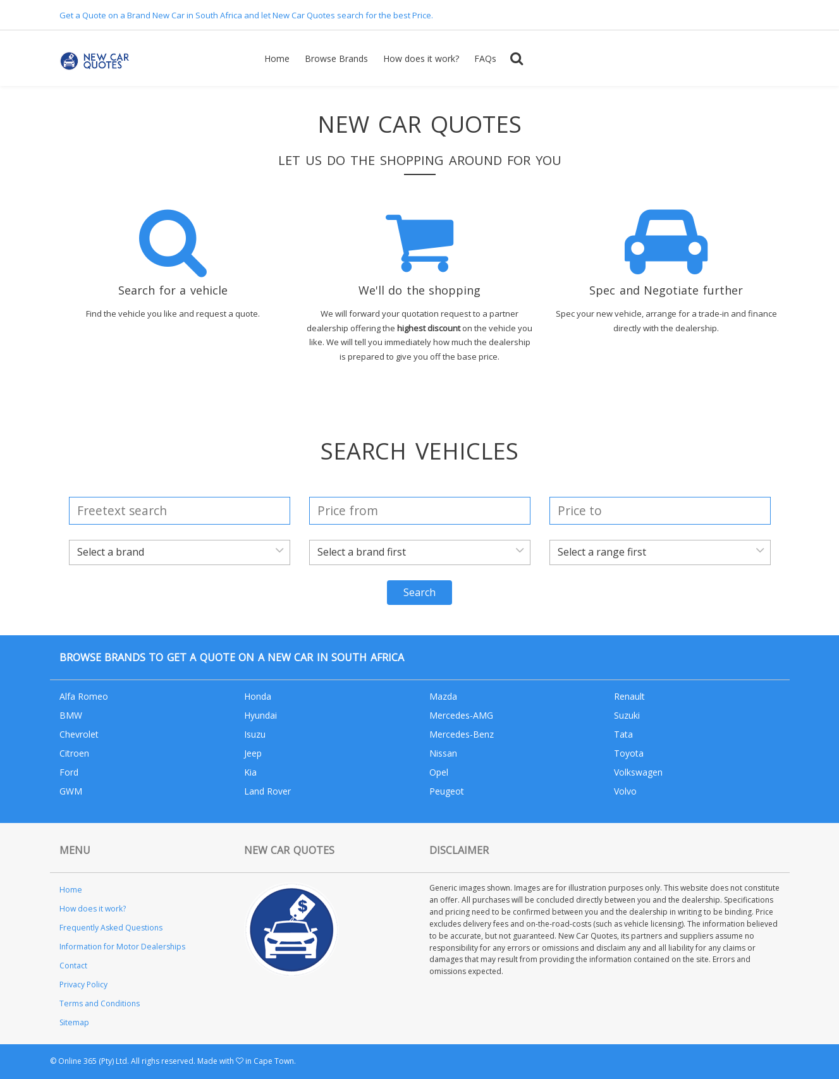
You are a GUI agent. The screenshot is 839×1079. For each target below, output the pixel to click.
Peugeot (446, 791)
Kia (250, 772)
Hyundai (260, 715)
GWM (70, 791)
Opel (438, 772)
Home (277, 58)
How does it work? (421, 58)
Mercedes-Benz (461, 734)
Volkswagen (638, 772)
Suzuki (627, 715)
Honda (257, 696)
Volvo (625, 791)
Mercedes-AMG (461, 715)
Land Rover (267, 791)
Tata (623, 734)
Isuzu (255, 734)
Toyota (629, 753)
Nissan (443, 753)
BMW (70, 715)
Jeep (253, 753)
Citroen (74, 753)
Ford (68, 772)
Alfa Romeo (83, 696)
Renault (629, 696)
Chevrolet (79, 734)
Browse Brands (336, 58)
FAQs (485, 58)
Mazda (443, 696)
